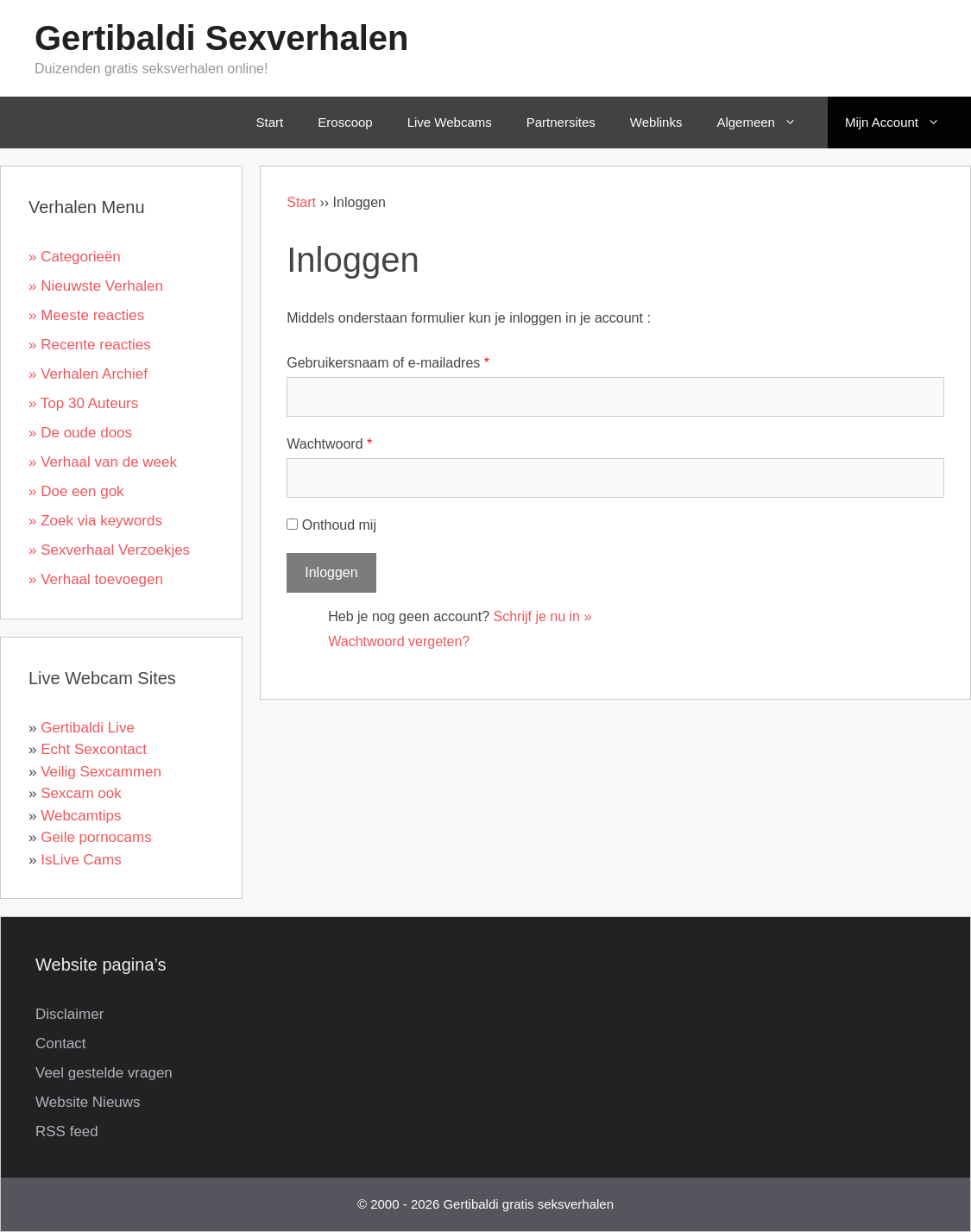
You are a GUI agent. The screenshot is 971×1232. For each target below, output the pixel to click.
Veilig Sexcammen (101, 772)
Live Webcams (449, 122)
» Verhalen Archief (88, 374)
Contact (60, 1043)
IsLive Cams (81, 860)
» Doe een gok (76, 491)
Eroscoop (345, 122)
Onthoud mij (331, 525)
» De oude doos (80, 432)
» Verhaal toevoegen (95, 579)
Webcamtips (81, 816)
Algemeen (768, 122)
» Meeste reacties (86, 315)
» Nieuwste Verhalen (95, 286)
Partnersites (561, 122)
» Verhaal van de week (102, 462)
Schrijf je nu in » (543, 616)
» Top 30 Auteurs (83, 403)
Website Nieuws (88, 1102)
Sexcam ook (81, 793)
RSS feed (66, 1131)
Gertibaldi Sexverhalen (222, 38)
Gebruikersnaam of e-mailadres (388, 362)
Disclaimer (69, 1014)
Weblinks (656, 122)
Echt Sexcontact (94, 749)
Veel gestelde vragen (104, 1073)
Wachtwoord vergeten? (399, 641)
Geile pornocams (96, 837)
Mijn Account (904, 122)
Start (270, 122)
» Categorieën (74, 256)
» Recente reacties (89, 344)
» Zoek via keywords (95, 520)
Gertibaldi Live (88, 728)
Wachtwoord (329, 444)
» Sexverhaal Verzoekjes (109, 550)
